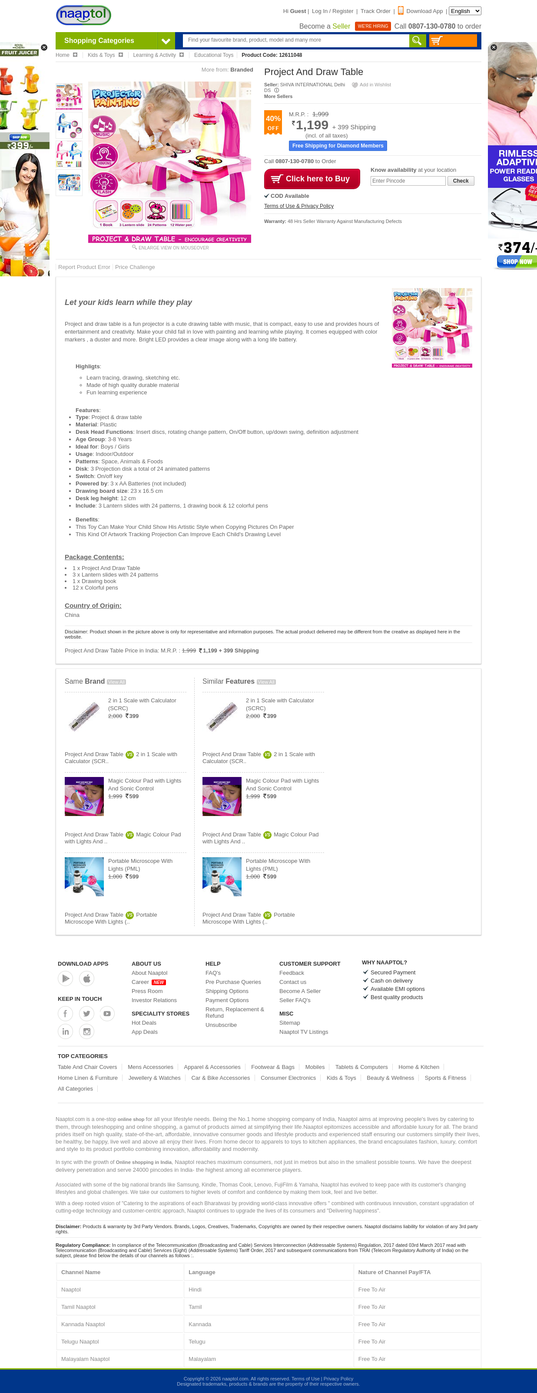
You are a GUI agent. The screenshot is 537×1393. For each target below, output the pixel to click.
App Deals (145, 1032)
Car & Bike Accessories (220, 1078)
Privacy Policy (338, 1378)
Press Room (147, 991)
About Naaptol (149, 973)
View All (116, 682)
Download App (420, 11)
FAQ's (213, 973)
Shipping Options (227, 991)
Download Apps (83, 963)
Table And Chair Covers (87, 1067)
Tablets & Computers (361, 1067)
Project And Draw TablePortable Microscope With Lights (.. (111, 918)
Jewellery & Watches (155, 1078)
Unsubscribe (221, 1025)
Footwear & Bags (273, 1067)
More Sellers (278, 96)
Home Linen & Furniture (88, 1078)
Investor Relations (154, 1000)
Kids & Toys (341, 1078)
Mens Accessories (150, 1067)
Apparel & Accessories (212, 1067)
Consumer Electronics (288, 1078)
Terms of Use (306, 1378)
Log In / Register (332, 11)
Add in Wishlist (371, 84)
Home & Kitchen (418, 1067)
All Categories (75, 1088)
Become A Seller (300, 991)
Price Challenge (135, 267)
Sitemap (289, 1022)
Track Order (376, 11)
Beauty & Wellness (390, 1078)
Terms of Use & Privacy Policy (299, 206)
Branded (241, 69)
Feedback (291, 973)
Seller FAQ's (295, 1000)
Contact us (292, 982)
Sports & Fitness (445, 1078)
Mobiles (315, 1067)
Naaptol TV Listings (303, 1032)
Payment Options (227, 1000)
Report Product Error (84, 267)
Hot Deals (144, 1022)
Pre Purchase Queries (233, 982)
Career (149, 982)
